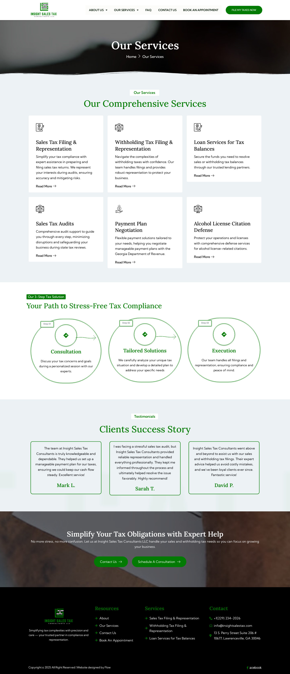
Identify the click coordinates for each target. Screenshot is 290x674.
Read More (205, 190)
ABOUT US (101, 10)
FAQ (150, 10)
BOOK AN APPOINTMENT (201, 10)
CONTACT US (168, 10)
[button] (101, 10)
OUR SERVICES (129, 10)
